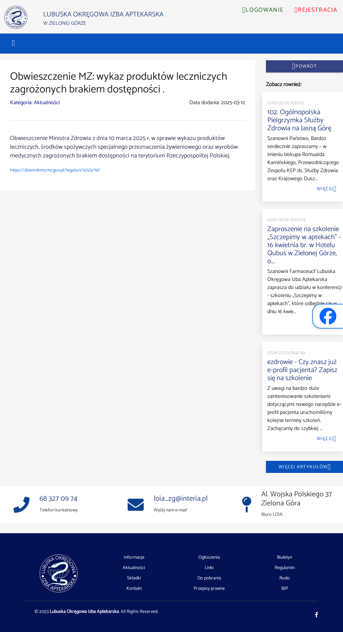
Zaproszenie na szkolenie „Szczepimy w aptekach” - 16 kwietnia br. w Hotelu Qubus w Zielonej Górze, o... (304, 245)
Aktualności (134, 568)
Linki (209, 568)
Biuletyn (284, 557)
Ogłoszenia (209, 557)
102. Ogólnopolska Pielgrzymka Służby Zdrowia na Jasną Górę (299, 120)
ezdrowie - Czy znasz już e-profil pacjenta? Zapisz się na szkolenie (302, 370)
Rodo (284, 578)
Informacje (134, 557)
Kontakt (134, 588)
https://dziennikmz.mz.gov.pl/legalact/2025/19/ (55, 170)
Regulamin (285, 568)
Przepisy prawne (209, 588)
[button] (13, 43)
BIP (284, 588)
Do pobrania (209, 578)
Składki (134, 578)
